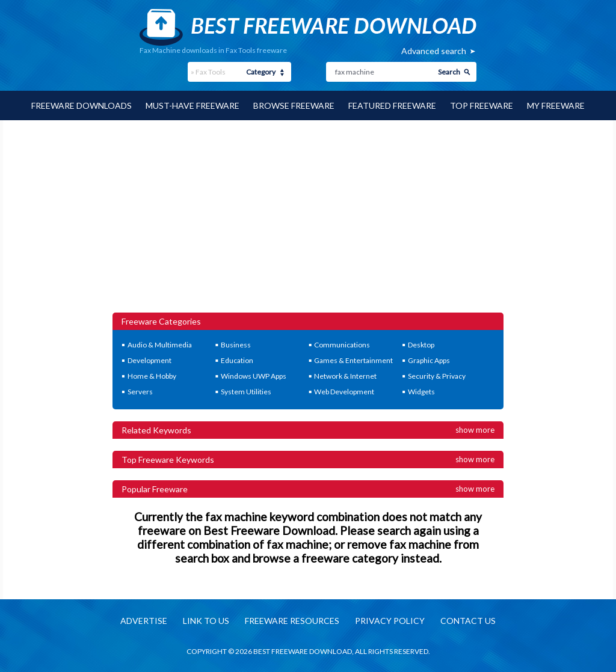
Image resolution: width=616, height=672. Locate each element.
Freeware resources (292, 620)
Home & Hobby (152, 375)
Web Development (344, 391)
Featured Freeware (392, 105)
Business (236, 344)
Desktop (421, 344)
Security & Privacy (437, 375)
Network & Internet (345, 375)
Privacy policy (390, 620)
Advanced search (433, 51)
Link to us (206, 620)
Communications (342, 344)
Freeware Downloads (81, 105)
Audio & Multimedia (160, 344)
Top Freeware (481, 105)
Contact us (468, 620)
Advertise (143, 620)
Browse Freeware (293, 105)
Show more (474, 430)
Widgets (421, 391)
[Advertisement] (308, 222)
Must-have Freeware (192, 105)
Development (149, 360)
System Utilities (246, 391)
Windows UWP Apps (253, 375)
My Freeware (556, 105)
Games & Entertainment (353, 360)
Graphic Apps (429, 360)
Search (449, 71)
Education (237, 360)
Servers (140, 391)
